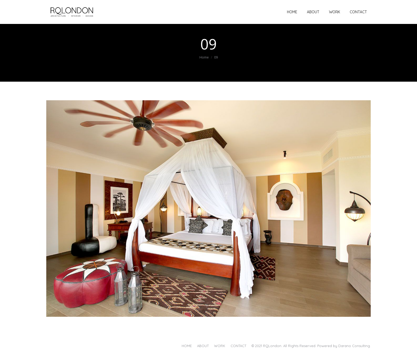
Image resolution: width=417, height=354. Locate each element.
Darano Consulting (354, 346)
